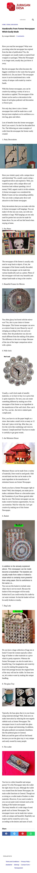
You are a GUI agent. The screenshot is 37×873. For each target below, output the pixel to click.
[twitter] (16, 14)
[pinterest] (23, 834)
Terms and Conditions (12, 861)
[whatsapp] (31, 834)
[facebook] (11, 14)
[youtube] (21, 14)
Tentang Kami (18, 868)
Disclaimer (9, 865)
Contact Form (25, 865)
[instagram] (25, 14)
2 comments (20, 36)
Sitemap (16, 865)
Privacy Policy (25, 861)
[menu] (3, 20)
